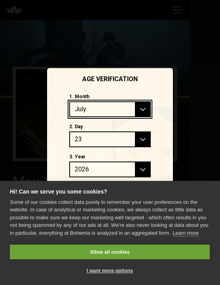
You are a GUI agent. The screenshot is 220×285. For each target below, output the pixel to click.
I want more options (110, 271)
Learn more (186, 233)
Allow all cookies (109, 252)
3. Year (77, 157)
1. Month (79, 96)
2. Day (76, 126)
